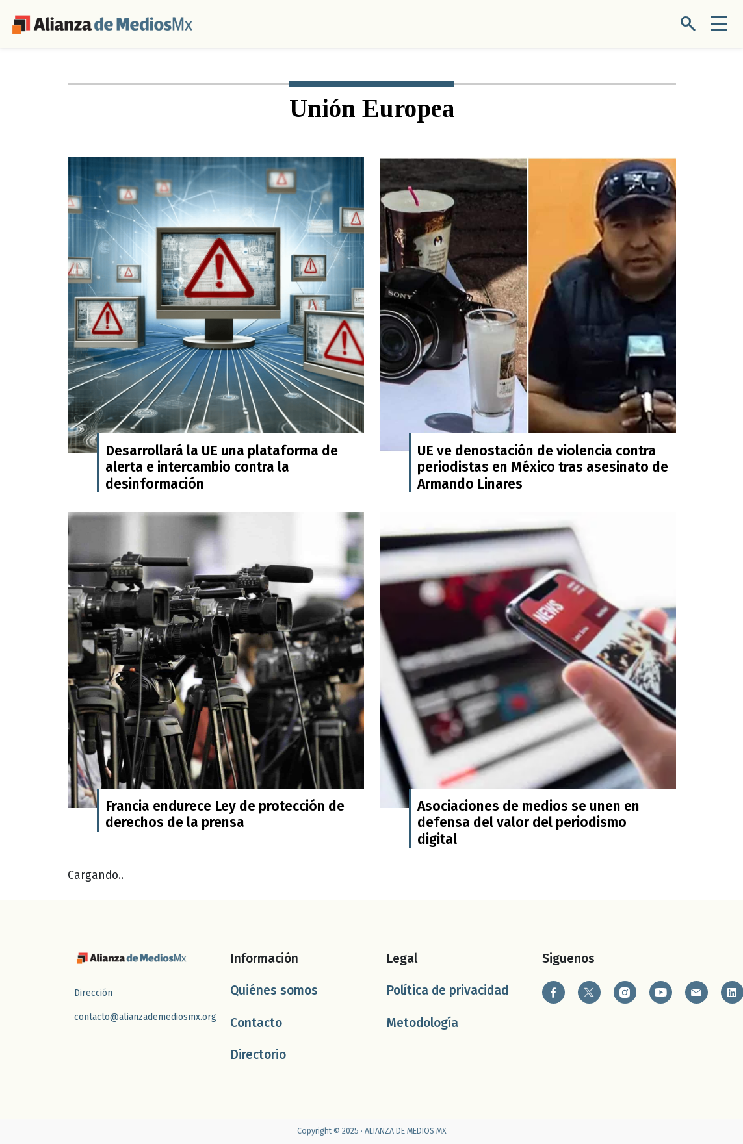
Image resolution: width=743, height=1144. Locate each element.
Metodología (422, 1022)
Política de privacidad (447, 990)
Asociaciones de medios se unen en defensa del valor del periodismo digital (528, 823)
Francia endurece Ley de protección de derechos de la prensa (225, 814)
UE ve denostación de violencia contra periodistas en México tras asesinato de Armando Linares (542, 467)
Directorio (258, 1054)
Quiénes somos (274, 990)
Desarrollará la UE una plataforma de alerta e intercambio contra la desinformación (221, 467)
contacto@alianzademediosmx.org (145, 1017)
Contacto (256, 1022)
